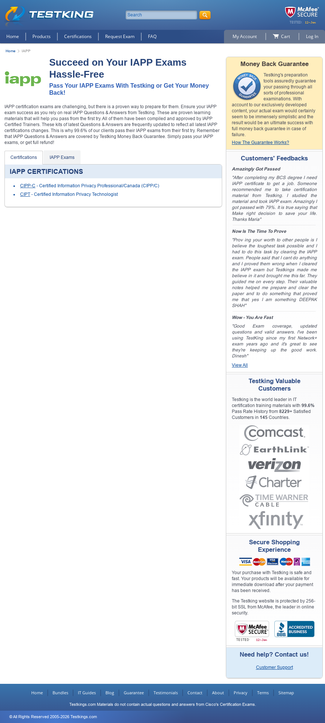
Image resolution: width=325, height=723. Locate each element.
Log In (312, 36)
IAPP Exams (62, 157)
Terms (263, 692)
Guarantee (134, 692)
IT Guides (87, 692)
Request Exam (120, 36)
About (218, 692)
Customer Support (274, 667)
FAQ (152, 36)
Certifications (78, 36)
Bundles (60, 692)
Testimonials (166, 692)
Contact (194, 692)
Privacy (240, 692)
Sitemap (286, 692)
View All (240, 365)
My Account (245, 36)
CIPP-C (27, 185)
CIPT (25, 194)
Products (41, 36)
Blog (109, 692)
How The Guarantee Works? (260, 142)
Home (12, 36)
